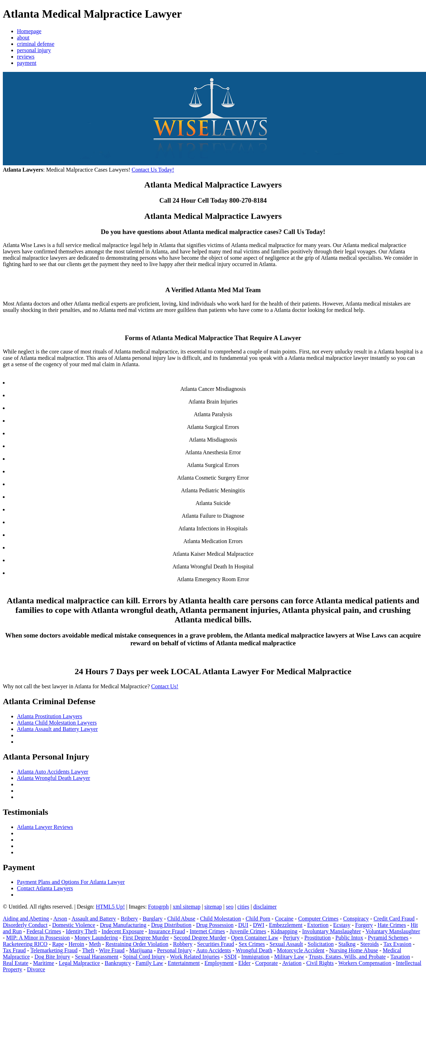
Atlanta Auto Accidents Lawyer (52, 772)
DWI (258, 925)
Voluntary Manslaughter (393, 931)
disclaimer (265, 907)
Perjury (291, 938)
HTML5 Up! (110, 907)
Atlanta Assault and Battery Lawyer (57, 729)
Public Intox (349, 938)
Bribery (129, 919)
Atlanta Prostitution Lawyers (49, 716)
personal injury (34, 50)
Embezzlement (286, 925)
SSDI (230, 957)
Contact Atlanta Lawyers (45, 888)
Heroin (76, 944)
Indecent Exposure (123, 931)
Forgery (364, 925)
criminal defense (35, 44)
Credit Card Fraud (393, 919)
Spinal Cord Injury (144, 957)
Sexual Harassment (96, 957)
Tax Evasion (397, 944)
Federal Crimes (43, 931)
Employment (219, 963)
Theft (88, 950)
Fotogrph (158, 907)
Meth (95, 944)
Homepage (29, 31)
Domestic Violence (73, 925)
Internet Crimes (207, 931)
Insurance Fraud (166, 931)
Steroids (369, 944)
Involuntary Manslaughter (331, 931)
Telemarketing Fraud (54, 950)
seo (229, 907)
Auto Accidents (213, 950)
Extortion (317, 925)
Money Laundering (96, 938)
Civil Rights (320, 963)
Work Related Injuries (195, 957)
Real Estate (15, 963)
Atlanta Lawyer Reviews (45, 827)
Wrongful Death (254, 950)
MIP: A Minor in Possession (37, 938)
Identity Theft (81, 931)
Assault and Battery (94, 919)
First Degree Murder (146, 938)
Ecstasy (342, 925)
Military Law (289, 957)
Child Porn (258, 919)
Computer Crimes (318, 919)
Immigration (255, 957)
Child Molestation (220, 919)
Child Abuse (181, 919)
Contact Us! (164, 686)
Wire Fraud (111, 950)
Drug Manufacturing (123, 925)
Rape (58, 944)
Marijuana (140, 950)
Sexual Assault (286, 944)
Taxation (400, 957)
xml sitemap (187, 907)
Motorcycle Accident (300, 950)
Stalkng (346, 944)
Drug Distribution (171, 925)
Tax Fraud (14, 950)
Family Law (149, 963)
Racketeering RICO (25, 944)
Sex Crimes (252, 944)
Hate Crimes (392, 925)
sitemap (213, 907)
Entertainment (184, 963)
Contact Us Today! (153, 170)
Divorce (36, 969)
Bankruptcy (118, 963)
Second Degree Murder (200, 938)
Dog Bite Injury (52, 957)
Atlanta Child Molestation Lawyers (57, 723)
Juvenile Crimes (248, 931)
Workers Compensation (364, 963)
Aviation (292, 963)
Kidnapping (284, 931)
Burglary (152, 919)
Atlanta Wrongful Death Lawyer (53, 778)
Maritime (43, 963)
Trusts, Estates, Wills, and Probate (347, 957)
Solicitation (321, 944)
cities (243, 907)
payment (26, 63)
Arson (60, 919)
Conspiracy (356, 919)
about (23, 38)
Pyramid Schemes (388, 938)
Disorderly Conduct (25, 925)
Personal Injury (174, 950)
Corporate (266, 963)
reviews (26, 57)
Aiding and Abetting (26, 919)
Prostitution (317, 938)
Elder (244, 963)
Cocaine (284, 919)
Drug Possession (214, 925)
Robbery (183, 944)
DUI (243, 925)
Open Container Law (254, 938)
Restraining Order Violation (136, 944)
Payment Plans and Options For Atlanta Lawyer (71, 882)
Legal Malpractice (79, 963)
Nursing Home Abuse (353, 950)
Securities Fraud (215, 944)
